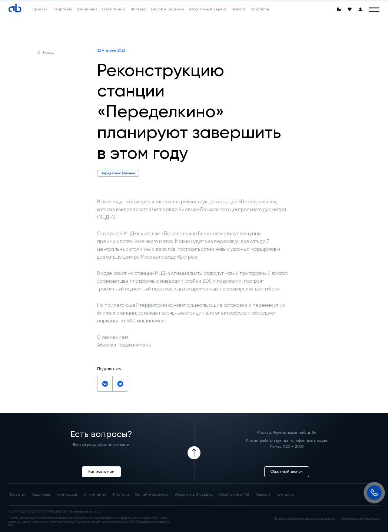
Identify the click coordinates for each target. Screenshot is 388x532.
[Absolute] (15, 8)
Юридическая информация (360, 518)
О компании (95, 494)
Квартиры (40, 494)
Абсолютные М (234, 494)
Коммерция (66, 494)
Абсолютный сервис (194, 494)
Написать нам (101, 471)
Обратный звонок (287, 471)
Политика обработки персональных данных (304, 518)
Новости (262, 494)
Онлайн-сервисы (151, 494)
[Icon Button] (194, 452)
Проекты (17, 494)
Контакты (285, 494)
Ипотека (121, 494)
